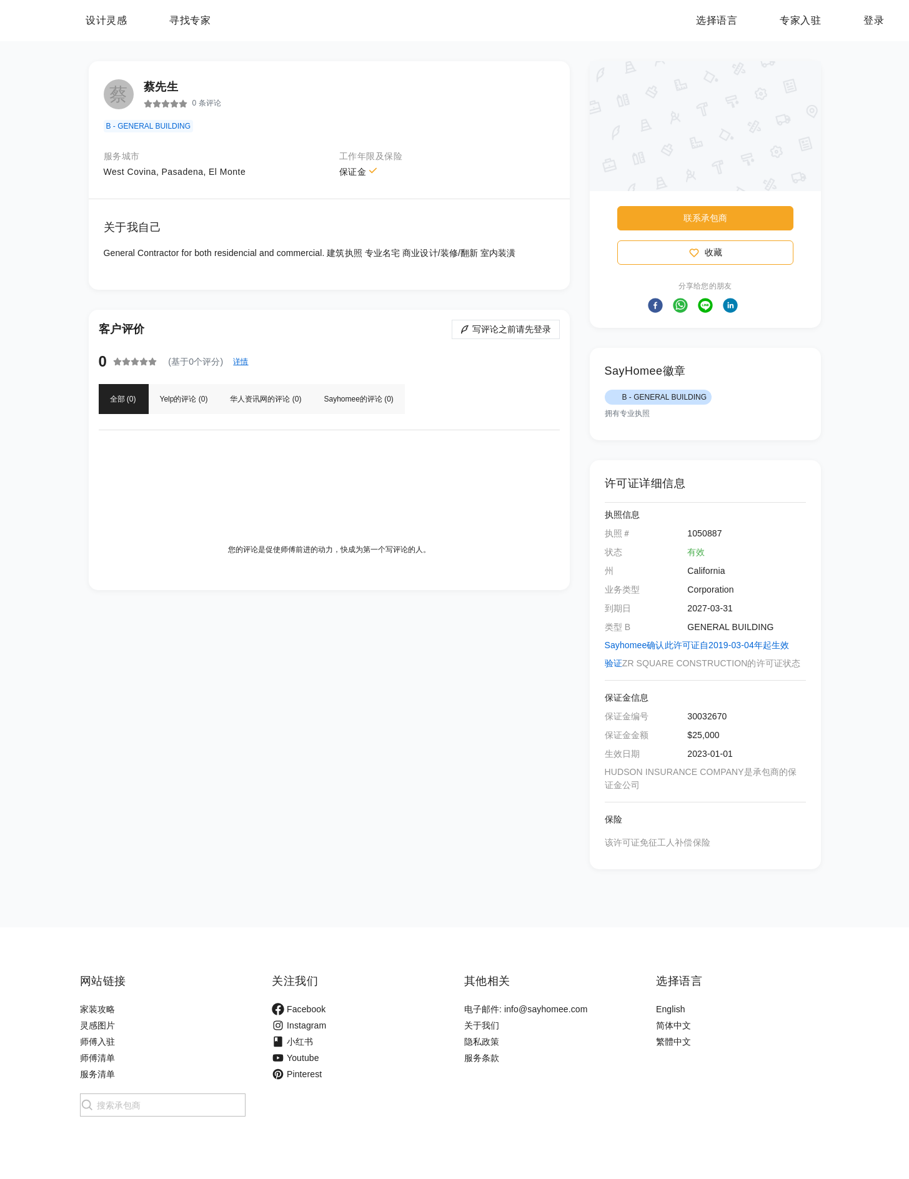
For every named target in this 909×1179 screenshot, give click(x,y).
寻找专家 (268, 20)
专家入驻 (800, 20)
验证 (613, 663)
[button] (655, 305)
